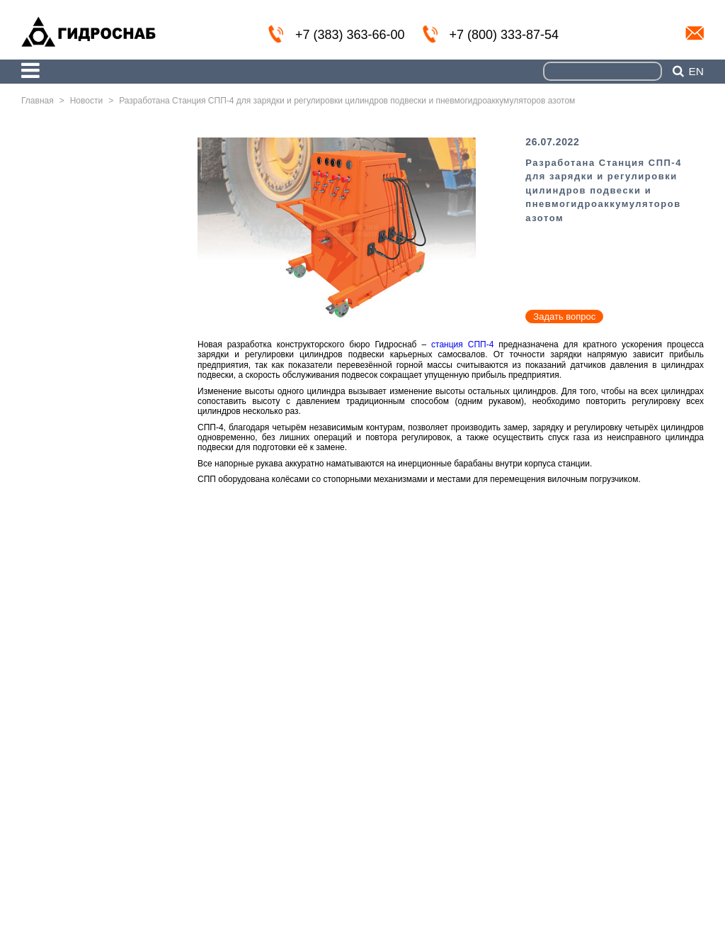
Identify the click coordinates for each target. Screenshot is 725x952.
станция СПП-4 (462, 344)
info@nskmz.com (694, 33)
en (696, 71)
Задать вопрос (564, 316)
